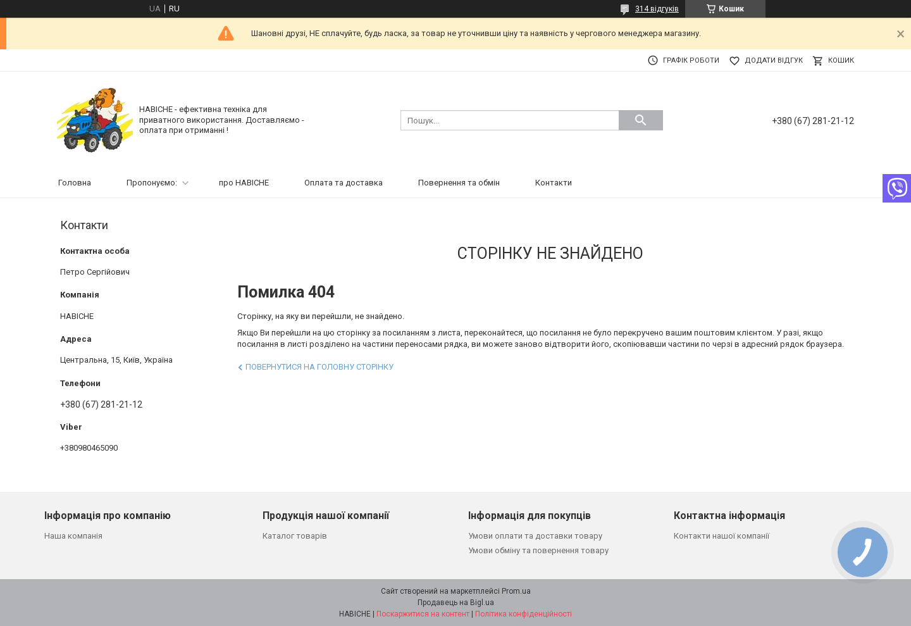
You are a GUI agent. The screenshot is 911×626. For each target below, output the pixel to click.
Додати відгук (774, 60)
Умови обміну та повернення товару (538, 550)
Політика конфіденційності (523, 614)
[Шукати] (641, 120)
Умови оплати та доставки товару (535, 536)
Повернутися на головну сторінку (319, 367)
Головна (74, 182)
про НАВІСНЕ (244, 182)
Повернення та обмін (459, 182)
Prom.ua (516, 591)
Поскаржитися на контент (422, 614)
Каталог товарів (295, 536)
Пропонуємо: (152, 182)
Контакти (553, 182)
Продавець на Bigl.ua (456, 602)
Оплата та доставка (343, 182)
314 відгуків (657, 8)
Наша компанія (73, 536)
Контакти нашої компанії (721, 536)
